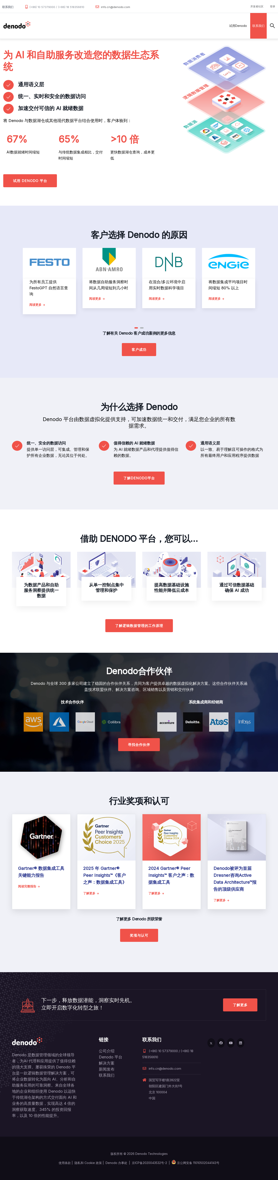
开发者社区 (256, 6)
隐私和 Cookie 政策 (88, 1163)
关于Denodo (163, 25)
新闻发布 (106, 1069)
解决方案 (81, 25)
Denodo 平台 (110, 1057)
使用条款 (65, 1163)
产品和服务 (61, 25)
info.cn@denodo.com (115, 7)
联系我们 (258, 26)
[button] (136, 328)
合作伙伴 (100, 25)
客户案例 (119, 25)
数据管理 (40, 25)
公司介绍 (106, 1051)
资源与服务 (140, 25)
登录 (272, 6)
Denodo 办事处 (116, 1163)
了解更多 (240, 1005)
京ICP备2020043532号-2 (149, 1163)
